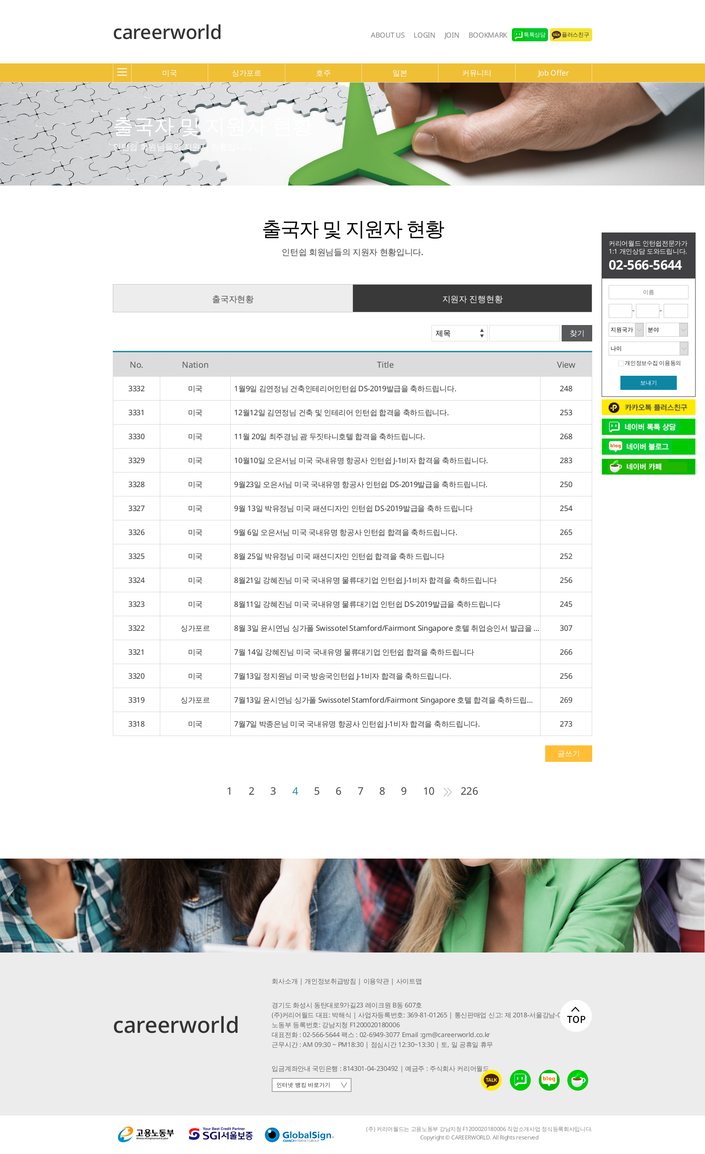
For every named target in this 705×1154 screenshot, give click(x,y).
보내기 (648, 383)
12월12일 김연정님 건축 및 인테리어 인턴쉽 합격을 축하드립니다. (340, 412)
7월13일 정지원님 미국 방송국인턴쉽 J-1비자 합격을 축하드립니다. (341, 676)
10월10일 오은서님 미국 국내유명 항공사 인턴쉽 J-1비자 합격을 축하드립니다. (359, 460)
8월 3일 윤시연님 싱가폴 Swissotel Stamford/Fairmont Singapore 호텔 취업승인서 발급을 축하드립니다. (385, 628)
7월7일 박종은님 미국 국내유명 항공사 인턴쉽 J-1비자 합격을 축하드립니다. (355, 724)
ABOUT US (387, 34)
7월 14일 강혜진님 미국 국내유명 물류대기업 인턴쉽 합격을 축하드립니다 (352, 652)
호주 (323, 73)
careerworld (167, 31)
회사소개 (285, 980)
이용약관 (376, 980)
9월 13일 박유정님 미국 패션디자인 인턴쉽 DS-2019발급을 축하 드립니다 (352, 508)
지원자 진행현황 (472, 298)
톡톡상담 (535, 35)
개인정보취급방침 (330, 980)
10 (429, 790)
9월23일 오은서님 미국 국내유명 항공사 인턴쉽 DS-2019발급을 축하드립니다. (359, 484)
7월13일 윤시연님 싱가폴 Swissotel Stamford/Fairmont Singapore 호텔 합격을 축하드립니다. (385, 700)
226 (469, 790)
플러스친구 (575, 35)
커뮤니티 (477, 73)
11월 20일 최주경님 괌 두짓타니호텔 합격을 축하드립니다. (328, 436)
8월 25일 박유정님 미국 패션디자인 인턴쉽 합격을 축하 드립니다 (338, 556)
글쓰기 (568, 753)
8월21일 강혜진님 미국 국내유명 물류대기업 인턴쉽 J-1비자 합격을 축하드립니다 (364, 580)
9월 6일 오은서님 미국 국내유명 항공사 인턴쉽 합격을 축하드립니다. (344, 532)
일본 (399, 73)
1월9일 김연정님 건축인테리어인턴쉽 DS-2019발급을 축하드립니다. (343, 388)
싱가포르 (246, 73)
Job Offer (553, 73)
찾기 (577, 333)
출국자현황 (232, 298)
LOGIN (424, 34)
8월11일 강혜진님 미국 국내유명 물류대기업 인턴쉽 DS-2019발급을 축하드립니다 (366, 604)
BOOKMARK (488, 34)
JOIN (452, 34)
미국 (169, 73)
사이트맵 (409, 980)
